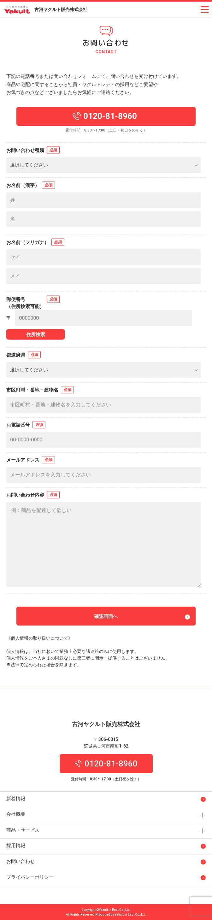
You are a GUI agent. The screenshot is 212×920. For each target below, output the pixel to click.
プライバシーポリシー (30, 877)
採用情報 (15, 845)
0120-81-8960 (106, 763)
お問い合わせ (20, 861)
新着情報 (15, 798)
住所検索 (35, 334)
